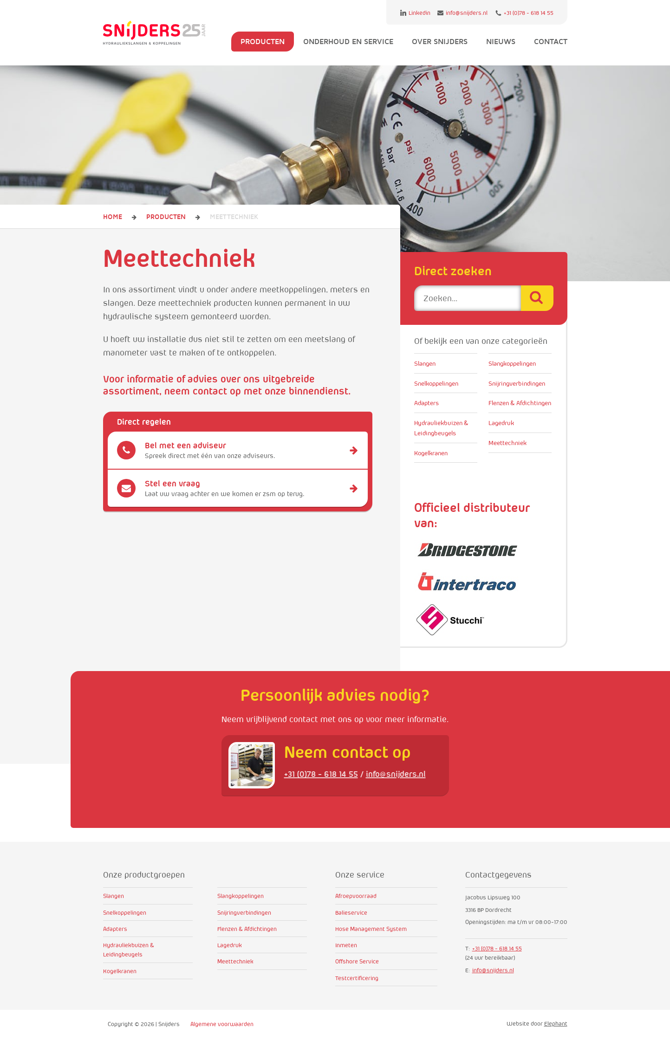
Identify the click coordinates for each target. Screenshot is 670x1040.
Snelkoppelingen (436, 383)
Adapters (426, 403)
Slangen (425, 363)
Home (112, 216)
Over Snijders (440, 41)
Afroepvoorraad (356, 895)
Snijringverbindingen (516, 383)
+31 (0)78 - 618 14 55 (524, 13)
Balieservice (351, 912)
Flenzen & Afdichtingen (519, 403)
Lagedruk (501, 422)
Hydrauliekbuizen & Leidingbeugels (441, 428)
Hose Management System (371, 928)
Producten (263, 41)
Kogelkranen (431, 453)
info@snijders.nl (462, 12)
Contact (550, 41)
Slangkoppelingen (512, 363)
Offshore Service (357, 961)
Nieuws (500, 41)
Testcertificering (356, 978)
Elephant (555, 1023)
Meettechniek (507, 442)
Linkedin (415, 12)
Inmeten (346, 945)
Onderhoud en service (348, 41)
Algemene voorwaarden (222, 1024)
